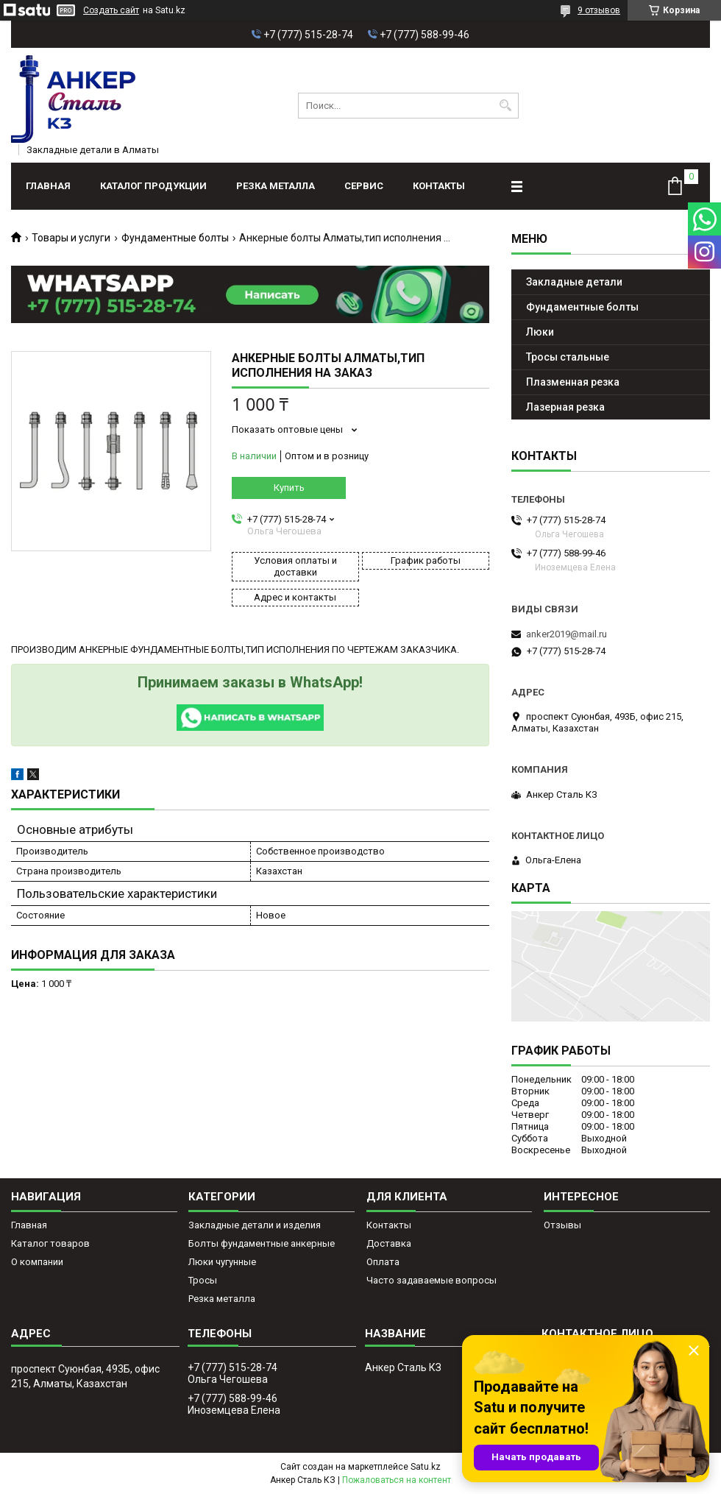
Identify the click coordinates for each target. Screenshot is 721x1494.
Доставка (388, 1243)
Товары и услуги (71, 238)
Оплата (382, 1261)
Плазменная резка (572, 382)
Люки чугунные (222, 1261)
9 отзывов (599, 10)
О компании (37, 1261)
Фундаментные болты (175, 238)
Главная (48, 185)
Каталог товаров (50, 1243)
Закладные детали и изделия (254, 1225)
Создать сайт (111, 10)
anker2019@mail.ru (566, 634)
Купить (289, 487)
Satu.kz (426, 1467)
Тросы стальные (567, 357)
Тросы (202, 1280)
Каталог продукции (153, 185)
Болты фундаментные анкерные (261, 1243)
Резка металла (275, 185)
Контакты (439, 185)
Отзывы (562, 1225)
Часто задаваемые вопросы (431, 1280)
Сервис (363, 185)
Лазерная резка (565, 407)
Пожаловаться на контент (396, 1480)
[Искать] (506, 105)
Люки (540, 332)
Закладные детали (574, 282)
